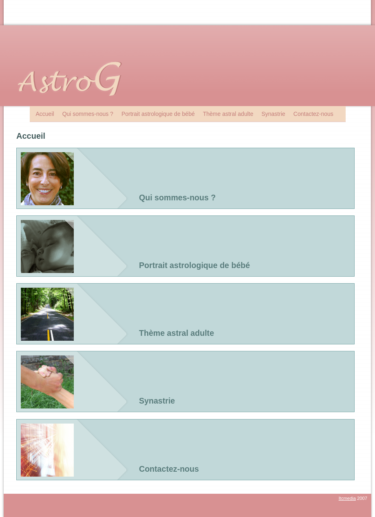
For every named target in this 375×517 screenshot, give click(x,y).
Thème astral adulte (228, 114)
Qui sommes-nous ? (87, 114)
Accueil (45, 114)
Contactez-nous (313, 114)
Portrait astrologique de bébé (158, 114)
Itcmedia (347, 498)
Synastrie (273, 114)
